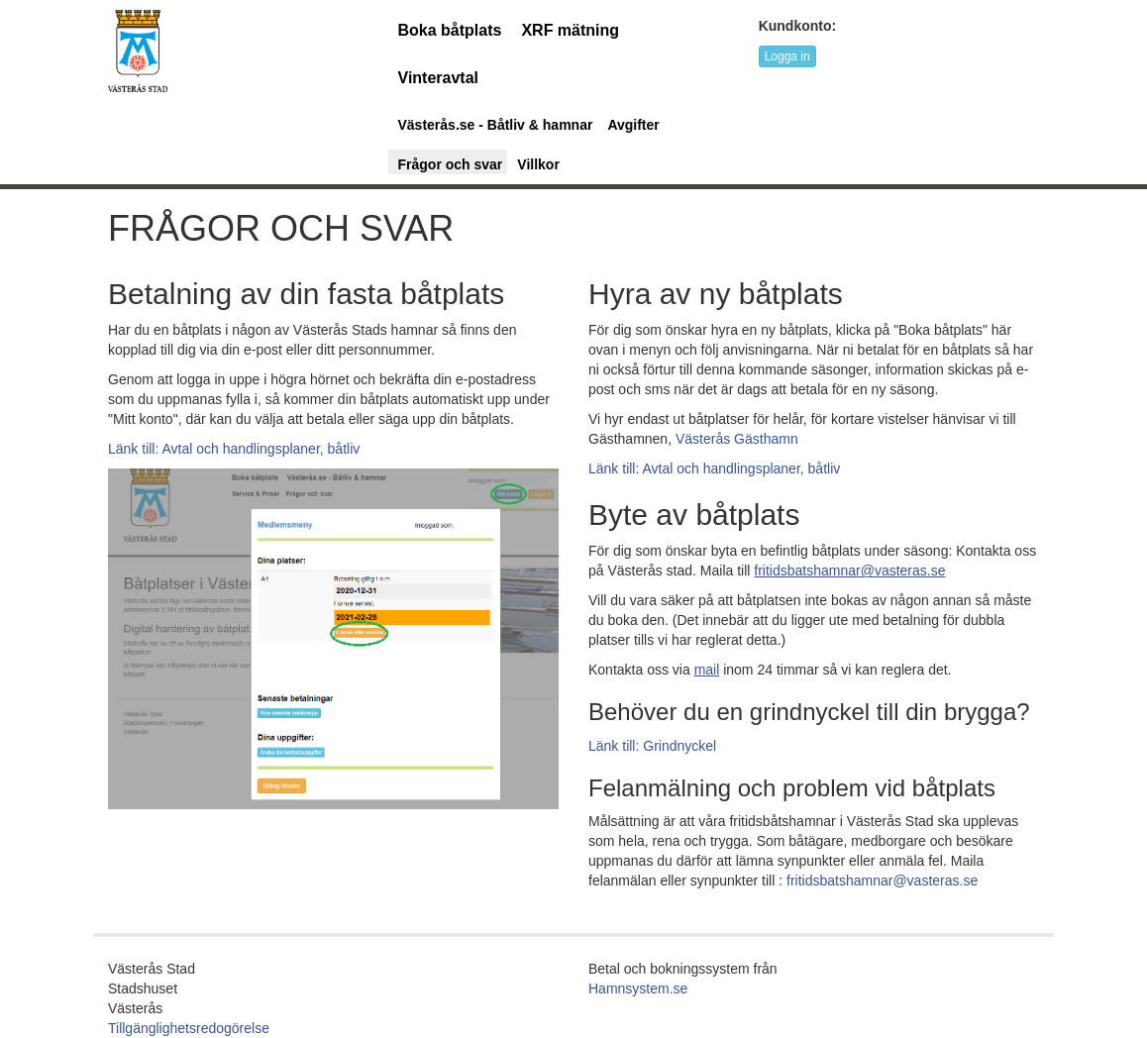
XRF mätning (570, 30)
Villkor (538, 164)
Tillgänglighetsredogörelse (188, 1028)
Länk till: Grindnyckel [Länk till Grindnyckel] (652, 746)
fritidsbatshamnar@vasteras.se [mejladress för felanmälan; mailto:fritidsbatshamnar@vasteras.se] (882, 880)
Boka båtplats (450, 30)
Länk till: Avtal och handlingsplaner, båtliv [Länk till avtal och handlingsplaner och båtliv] (234, 449)
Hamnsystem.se (637, 988)
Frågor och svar (450, 164)
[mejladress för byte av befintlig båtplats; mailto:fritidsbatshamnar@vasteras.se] (849, 570)
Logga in (787, 56)
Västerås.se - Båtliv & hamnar (495, 125)
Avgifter (633, 125)
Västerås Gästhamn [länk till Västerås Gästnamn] (737, 439)
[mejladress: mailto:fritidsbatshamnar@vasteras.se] (707, 669)
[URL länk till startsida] (137, 49)
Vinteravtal (438, 77)
